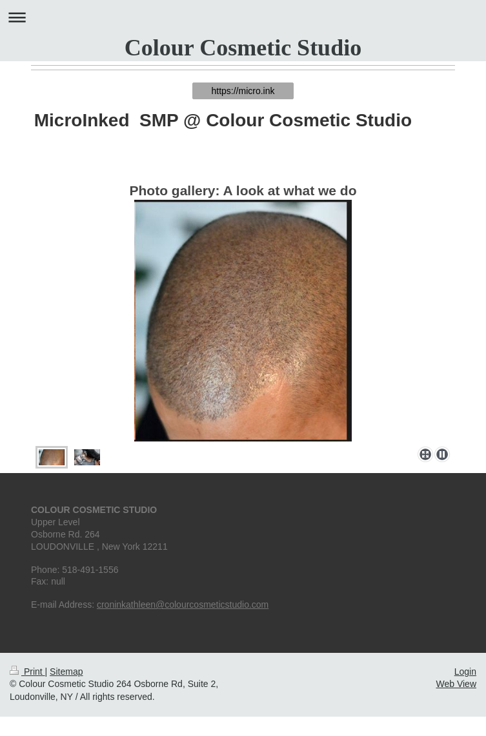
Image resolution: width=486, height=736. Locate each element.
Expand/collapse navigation (243, 17)
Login (465, 671)
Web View (456, 684)
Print (27, 671)
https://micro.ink (242, 91)
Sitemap (66, 671)
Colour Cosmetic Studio (243, 48)
